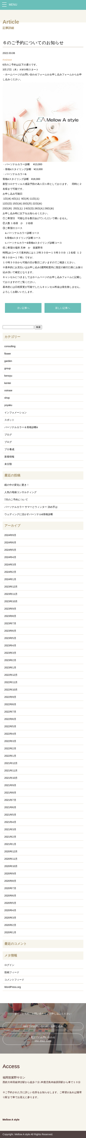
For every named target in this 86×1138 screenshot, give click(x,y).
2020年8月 (10, 880)
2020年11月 (11, 858)
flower (7, 353)
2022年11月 (11, 682)
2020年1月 (10, 932)
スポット (9, 419)
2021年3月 (10, 829)
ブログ (8, 434)
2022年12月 (11, 674)
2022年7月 (10, 711)
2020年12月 (11, 851)
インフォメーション (15, 412)
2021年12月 (11, 763)
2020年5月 (10, 903)
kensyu (8, 375)
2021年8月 (10, 792)
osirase (8, 59)
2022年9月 (10, 697)
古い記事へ (23, 308)
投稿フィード (11, 972)
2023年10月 (11, 601)
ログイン (9, 965)
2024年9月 (10, 535)
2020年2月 (10, 925)
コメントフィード (14, 979)
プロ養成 (9, 449)
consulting (10, 346)
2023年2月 (10, 660)
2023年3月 (10, 652)
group (7, 368)
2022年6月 (10, 719)
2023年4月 (10, 645)
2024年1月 (10, 579)
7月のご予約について (16, 499)
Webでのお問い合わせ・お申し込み (43, 1026)
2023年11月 (11, 594)
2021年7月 (10, 800)
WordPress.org (12, 987)
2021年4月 (10, 822)
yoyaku (8, 405)
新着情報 (9, 456)
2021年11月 (11, 770)
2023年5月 (10, 638)
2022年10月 (11, 689)
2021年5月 (10, 814)
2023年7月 (10, 623)
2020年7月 (10, 888)
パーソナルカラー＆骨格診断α (21, 427)
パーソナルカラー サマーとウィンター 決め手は (31, 507)
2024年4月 (10, 557)
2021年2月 (10, 836)
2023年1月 (10, 667)
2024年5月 (10, 549)
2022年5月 (10, 726)
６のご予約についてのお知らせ (33, 42)
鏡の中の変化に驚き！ (16, 484)
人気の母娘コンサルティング (20, 492)
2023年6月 (10, 630)
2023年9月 (10, 608)
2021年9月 (10, 785)
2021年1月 (10, 844)
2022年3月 (10, 741)
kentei (7, 383)
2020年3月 (10, 917)
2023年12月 (11, 586)
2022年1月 (10, 755)
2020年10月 (11, 866)
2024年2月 (10, 571)
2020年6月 (10, 895)
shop (7, 397)
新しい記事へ (62, 308)
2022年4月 (10, 733)
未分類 (8, 464)
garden (8, 361)
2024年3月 (10, 564)
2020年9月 (10, 873)
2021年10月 (11, 777)
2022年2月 (10, 748)
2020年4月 (10, 910)
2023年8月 (10, 616)
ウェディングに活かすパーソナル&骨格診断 (28, 514)
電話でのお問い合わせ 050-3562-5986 (43, 1039)
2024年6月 (10, 542)
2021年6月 (10, 807)
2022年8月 (10, 704)
